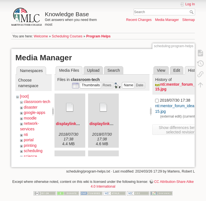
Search (192, 12)
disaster (30, 107)
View (161, 70)
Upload (93, 70)
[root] (24, 96)
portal (29, 140)
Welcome (41, 36)
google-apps (34, 112)
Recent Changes (138, 20)
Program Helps (98, 36)
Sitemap (188, 20)
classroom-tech (37, 101)
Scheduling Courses (67, 36)
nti (26, 134)
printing (30, 145)
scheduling (33, 151)
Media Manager (167, 20)
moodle (30, 118)
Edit (176, 70)
